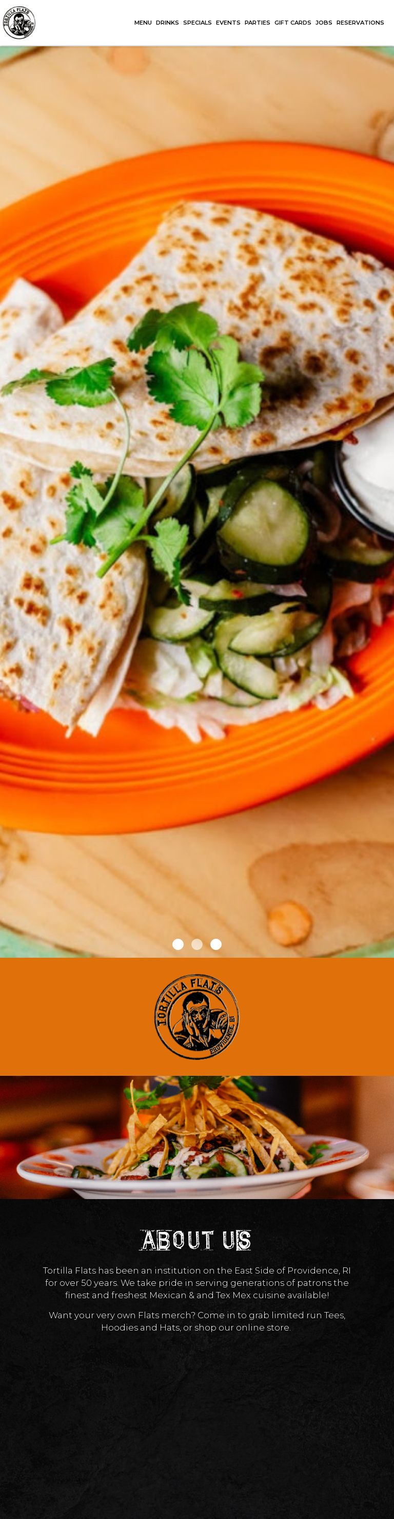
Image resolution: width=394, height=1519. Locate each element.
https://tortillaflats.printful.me (197, 1347)
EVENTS (228, 22)
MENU (143, 22)
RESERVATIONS (360, 22)
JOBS (324, 22)
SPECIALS (197, 22)
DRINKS (167, 22)
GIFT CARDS (292, 22)
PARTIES (257, 22)
